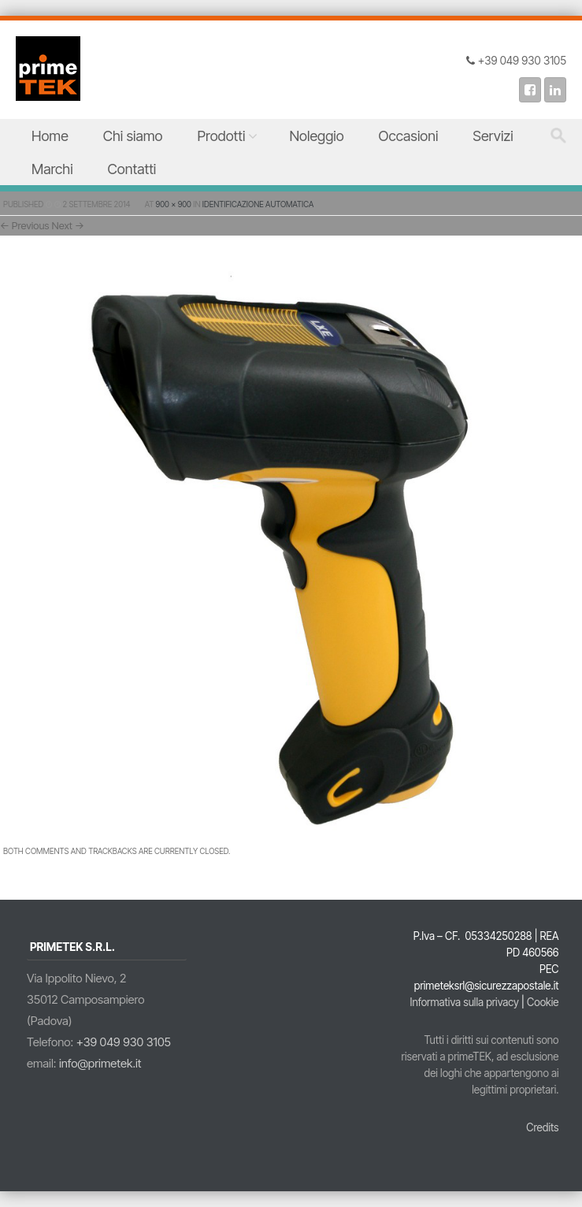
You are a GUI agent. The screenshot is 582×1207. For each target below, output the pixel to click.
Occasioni (409, 136)
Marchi (52, 169)
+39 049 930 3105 (123, 1041)
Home (50, 136)
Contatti (132, 169)
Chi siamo (133, 136)
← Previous (25, 225)
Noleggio (316, 136)
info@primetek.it (100, 1063)
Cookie (543, 1002)
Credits (542, 1127)
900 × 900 (173, 204)
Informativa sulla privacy (464, 1002)
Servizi (493, 136)
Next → (68, 225)
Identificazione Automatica (257, 204)
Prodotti (222, 136)
